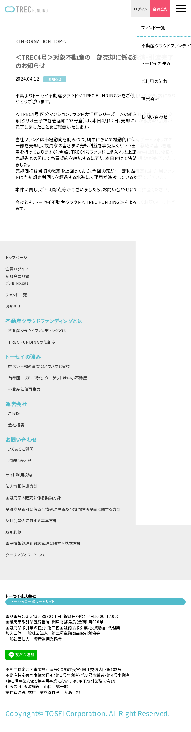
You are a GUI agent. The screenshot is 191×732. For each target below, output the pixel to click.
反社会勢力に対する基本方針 (31, 520)
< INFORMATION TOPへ (41, 41)
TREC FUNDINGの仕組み (31, 342)
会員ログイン (16, 268)
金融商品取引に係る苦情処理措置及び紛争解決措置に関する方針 (63, 509)
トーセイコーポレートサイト (33, 601)
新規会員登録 (17, 276)
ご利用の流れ (17, 283)
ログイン (140, 9)
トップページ (16, 257)
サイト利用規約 (18, 475)
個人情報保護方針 (21, 486)
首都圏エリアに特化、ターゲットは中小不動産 (47, 378)
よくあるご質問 (21, 449)
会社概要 (16, 425)
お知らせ (13, 306)
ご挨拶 (14, 413)
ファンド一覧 (16, 295)
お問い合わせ (20, 460)
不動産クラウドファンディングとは (37, 330)
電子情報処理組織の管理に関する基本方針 (43, 543)
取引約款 (13, 532)
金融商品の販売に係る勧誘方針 (33, 497)
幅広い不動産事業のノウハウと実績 (39, 366)
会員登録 (160, 9)
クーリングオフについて (25, 555)
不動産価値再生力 (24, 389)
